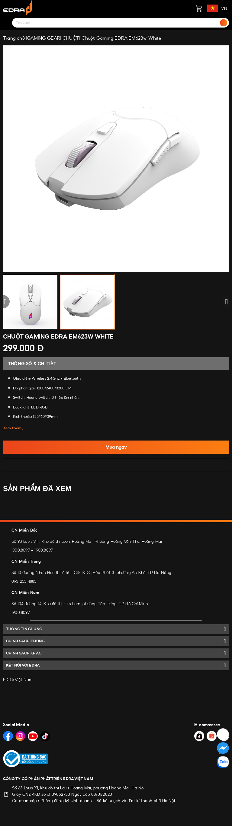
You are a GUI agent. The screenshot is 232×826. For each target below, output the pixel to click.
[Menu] (6, 22)
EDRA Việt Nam (18, 679)
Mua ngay (116, 447)
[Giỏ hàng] (199, 8)
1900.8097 (20, 550)
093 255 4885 (23, 581)
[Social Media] (8, 736)
